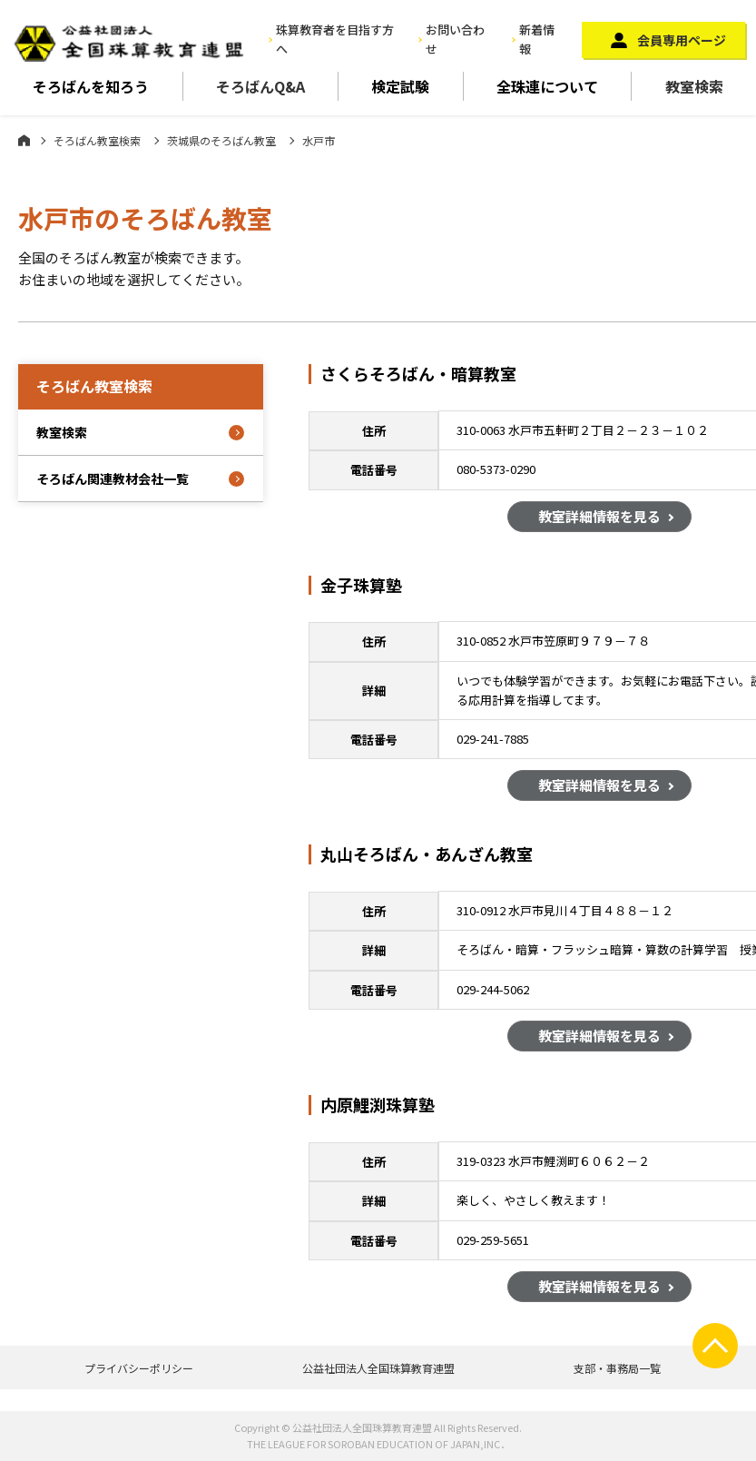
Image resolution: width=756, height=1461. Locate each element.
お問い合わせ (455, 39)
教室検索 (694, 86)
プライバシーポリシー (138, 1368)
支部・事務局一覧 (617, 1368)
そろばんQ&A (260, 86)
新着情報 (537, 39)
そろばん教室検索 (97, 140)
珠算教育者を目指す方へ (335, 39)
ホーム (24, 140)
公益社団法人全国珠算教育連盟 (378, 1368)
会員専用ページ (681, 40)
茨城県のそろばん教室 (221, 140)
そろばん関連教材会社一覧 (112, 478)
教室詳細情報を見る (599, 518)
